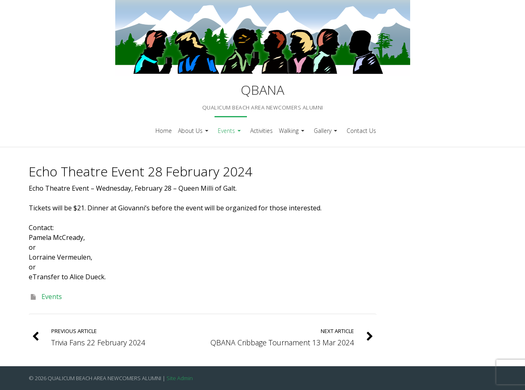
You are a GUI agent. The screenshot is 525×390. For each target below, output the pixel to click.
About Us (194, 133)
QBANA (262, 89)
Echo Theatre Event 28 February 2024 (140, 171)
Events (230, 133)
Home (163, 131)
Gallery (326, 133)
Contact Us (361, 131)
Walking (292, 133)
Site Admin (180, 378)
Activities (261, 131)
